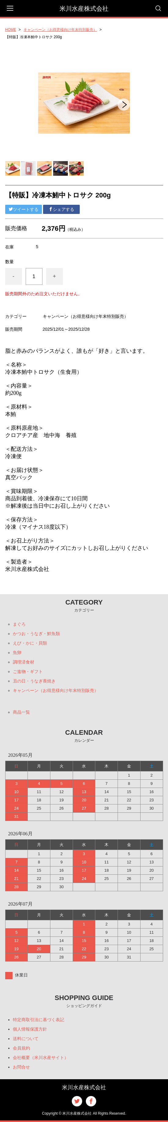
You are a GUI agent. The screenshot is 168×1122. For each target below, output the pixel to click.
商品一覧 (21, 712)
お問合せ (21, 1067)
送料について (25, 1038)
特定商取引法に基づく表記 (38, 1019)
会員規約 (21, 1048)
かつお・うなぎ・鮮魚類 (36, 633)
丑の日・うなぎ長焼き (34, 681)
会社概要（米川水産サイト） (40, 1057)
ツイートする (23, 209)
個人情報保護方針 (30, 1029)
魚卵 (17, 652)
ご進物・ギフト (28, 671)
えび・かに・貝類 (30, 643)
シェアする (61, 209)
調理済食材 (23, 662)
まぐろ (19, 624)
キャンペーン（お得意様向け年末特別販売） (60, 30)
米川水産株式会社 (84, 9)
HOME (10, 30)
